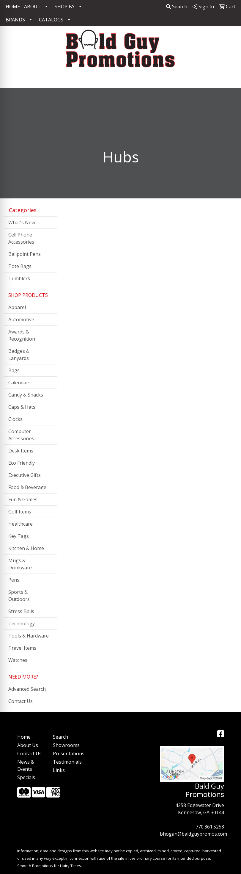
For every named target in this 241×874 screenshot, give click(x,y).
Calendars (19, 382)
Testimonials (67, 762)
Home (24, 737)
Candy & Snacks (25, 394)
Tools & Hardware (28, 635)
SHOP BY (65, 6)
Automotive (21, 319)
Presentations (67, 753)
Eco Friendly (21, 463)
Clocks (15, 419)
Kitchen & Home (26, 548)
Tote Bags (19, 266)
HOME (13, 6)
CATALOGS (51, 19)
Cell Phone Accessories (21, 238)
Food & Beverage (27, 487)
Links (59, 770)
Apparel (17, 307)
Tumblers (19, 278)
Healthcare (20, 524)
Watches (17, 660)
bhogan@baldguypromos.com (193, 834)
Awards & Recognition (21, 335)
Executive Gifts (24, 475)
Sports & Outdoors (19, 595)
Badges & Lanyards (18, 354)
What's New (21, 222)
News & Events (25, 765)
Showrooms (66, 745)
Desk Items (20, 450)
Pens (13, 580)
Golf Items (19, 511)
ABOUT (32, 6)
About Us (27, 745)
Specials (26, 777)
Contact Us (20, 701)
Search (176, 6)
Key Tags (18, 536)
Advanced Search (27, 689)
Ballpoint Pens (24, 254)
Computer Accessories (21, 435)
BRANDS (15, 19)
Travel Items (22, 648)
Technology (21, 623)
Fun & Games (22, 499)
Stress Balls (21, 611)
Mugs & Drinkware (20, 564)
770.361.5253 (210, 826)
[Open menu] (229, 80)
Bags (14, 370)
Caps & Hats (21, 407)
